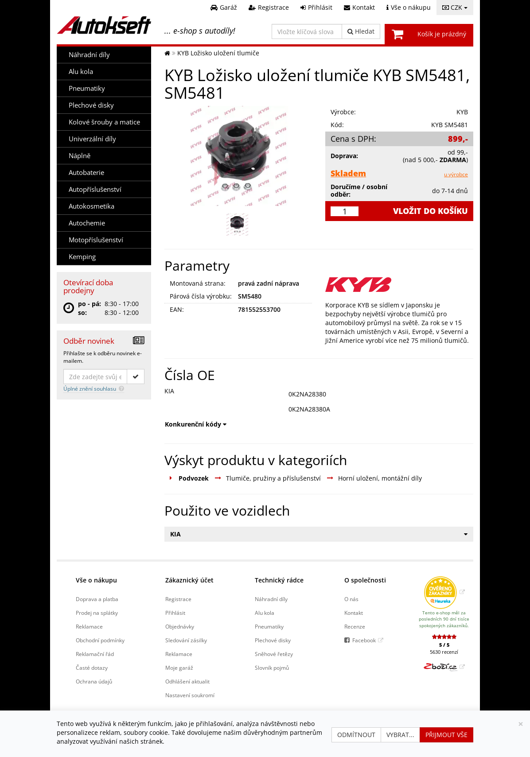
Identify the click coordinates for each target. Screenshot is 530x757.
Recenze (354, 626)
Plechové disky (91, 105)
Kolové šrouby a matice (104, 122)
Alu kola (81, 71)
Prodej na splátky (97, 612)
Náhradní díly (89, 54)
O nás (351, 598)
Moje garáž (179, 667)
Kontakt (353, 612)
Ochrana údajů (94, 681)
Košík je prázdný (441, 34)
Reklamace (89, 626)
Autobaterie (86, 172)
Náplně (79, 155)
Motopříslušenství (96, 240)
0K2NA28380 (307, 394)
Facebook (364, 640)
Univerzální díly (92, 139)
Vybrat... (400, 734)
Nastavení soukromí (189, 695)
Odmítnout (356, 734)
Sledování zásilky (186, 640)
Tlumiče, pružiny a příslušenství (273, 478)
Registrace (178, 598)
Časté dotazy (92, 667)
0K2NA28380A (309, 409)
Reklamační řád (95, 653)
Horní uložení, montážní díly (380, 478)
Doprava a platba (97, 598)
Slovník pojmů (272, 667)
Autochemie (87, 223)
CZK (455, 7)
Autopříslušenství (95, 189)
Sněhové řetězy (274, 653)
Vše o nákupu (96, 580)
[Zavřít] (520, 724)
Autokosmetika (91, 206)
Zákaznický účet (189, 580)
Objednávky (179, 626)
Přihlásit (175, 612)
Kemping (82, 256)
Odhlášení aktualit (187, 681)
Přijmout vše (446, 734)
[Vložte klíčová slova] (307, 31)
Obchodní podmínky (100, 640)
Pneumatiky (87, 88)
